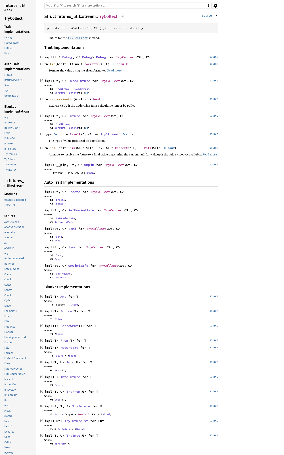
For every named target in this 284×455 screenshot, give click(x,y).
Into (70, 362)
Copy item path (122, 16)
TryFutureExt (76, 421)
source (207, 16)
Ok (86, 92)
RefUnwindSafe (81, 210)
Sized (74, 304)
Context (121, 148)
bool (97, 99)
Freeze (74, 192)
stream (89, 16)
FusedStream (81, 88)
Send (72, 229)
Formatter (92, 64)
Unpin (89, 165)
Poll (147, 148)
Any (63, 296)
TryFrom (73, 391)
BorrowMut (69, 326)
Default (60, 92)
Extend (73, 92)
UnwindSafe (78, 266)
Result (122, 64)
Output (58, 134)
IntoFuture (70, 377)
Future (74, 116)
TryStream (62, 88)
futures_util (68, 16)
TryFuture (81, 406)
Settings (215, 6)
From (64, 340)
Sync (72, 247)
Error (126, 134)
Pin (72, 148)
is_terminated (61, 99)
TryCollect (107, 16)
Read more (114, 70)
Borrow (66, 311)
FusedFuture (79, 81)
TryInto (73, 435)
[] (216, 16)
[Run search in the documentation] (124, 6)
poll (53, 148)
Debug (67, 57)
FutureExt (69, 348)
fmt (52, 64)
